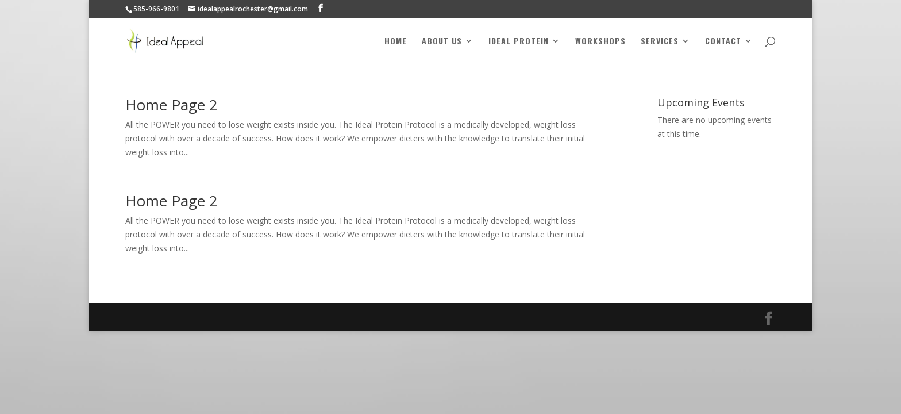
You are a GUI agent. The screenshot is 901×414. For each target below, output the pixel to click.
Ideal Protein (518, 42)
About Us (442, 42)
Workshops (600, 42)
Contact (723, 42)
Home (395, 42)
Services (660, 42)
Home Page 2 (171, 104)
